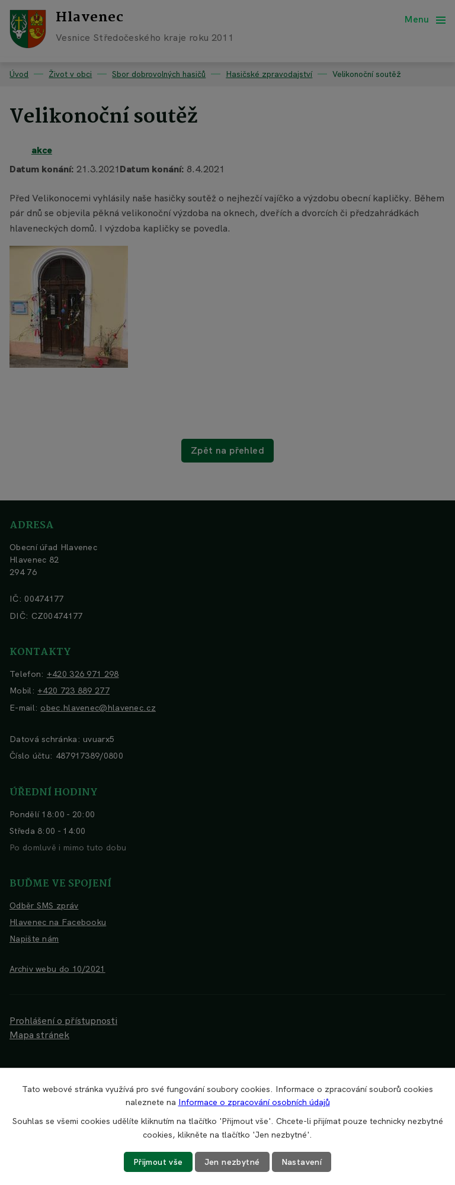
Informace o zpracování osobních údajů (254, 1102)
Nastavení (301, 1162)
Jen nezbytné (232, 1162)
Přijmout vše (158, 1162)
